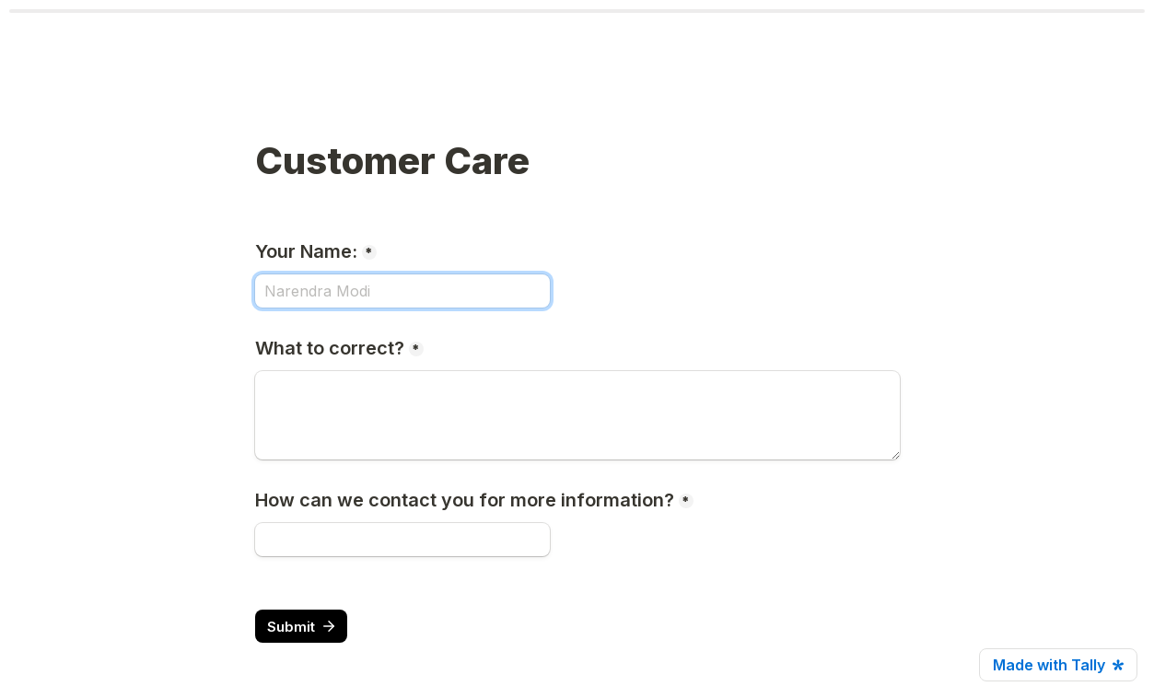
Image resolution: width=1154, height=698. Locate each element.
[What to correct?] (577, 415)
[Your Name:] (402, 291)
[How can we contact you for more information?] (402, 539)
